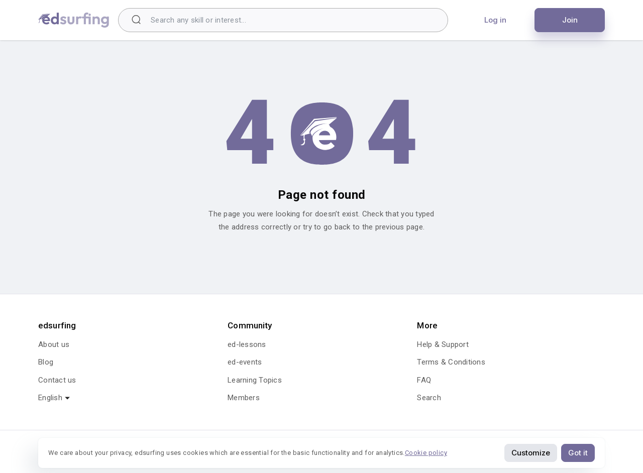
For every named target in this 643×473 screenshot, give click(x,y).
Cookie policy (426, 452)
